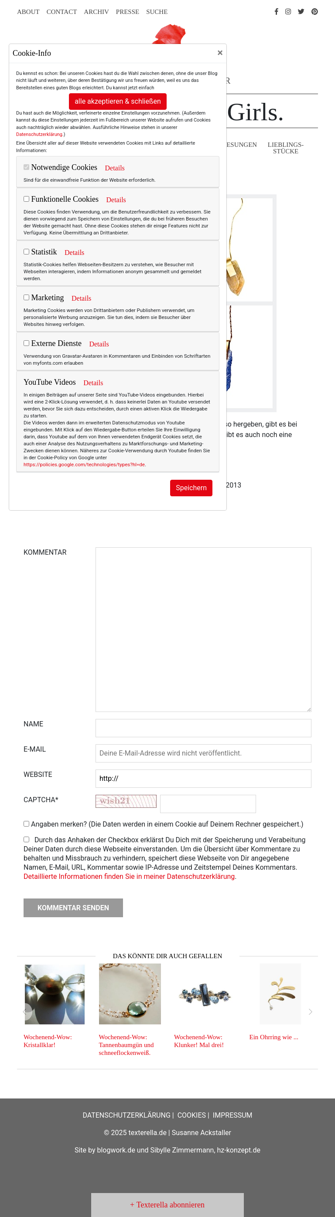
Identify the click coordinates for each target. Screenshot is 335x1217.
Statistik (40, 251)
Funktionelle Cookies (61, 199)
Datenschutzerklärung (39, 134)
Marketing (44, 297)
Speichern (191, 488)
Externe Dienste (53, 343)
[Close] (220, 53)
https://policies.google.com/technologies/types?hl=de (84, 464)
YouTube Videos (50, 382)
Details (114, 168)
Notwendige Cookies (60, 167)
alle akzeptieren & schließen (118, 101)
